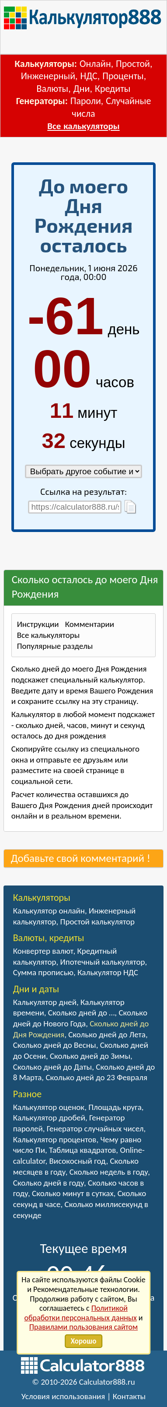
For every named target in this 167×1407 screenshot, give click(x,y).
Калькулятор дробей (49, 1118)
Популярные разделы (55, 646)
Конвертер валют (43, 951)
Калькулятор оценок (49, 1107)
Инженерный (48, 76)
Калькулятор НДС (107, 972)
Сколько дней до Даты (52, 1067)
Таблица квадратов (82, 1150)
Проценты (122, 76)
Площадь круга (115, 1107)
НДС (88, 76)
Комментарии (89, 624)
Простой (133, 64)
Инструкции (38, 624)
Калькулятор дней (45, 1002)
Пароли (85, 101)
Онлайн (95, 64)
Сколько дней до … (81, 1013)
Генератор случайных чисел (95, 1129)
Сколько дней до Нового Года (80, 1018)
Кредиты (113, 88)
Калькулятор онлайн (49, 911)
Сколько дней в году (48, 1183)
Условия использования (63, 1396)
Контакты (129, 1396)
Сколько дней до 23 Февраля (96, 1077)
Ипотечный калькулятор (102, 962)
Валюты (53, 88)
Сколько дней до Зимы (90, 1056)
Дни (81, 88)
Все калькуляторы (83, 126)
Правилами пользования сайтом (83, 1327)
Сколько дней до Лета (107, 1034)
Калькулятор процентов (55, 1139)
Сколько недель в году (109, 1172)
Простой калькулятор (97, 922)
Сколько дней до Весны (54, 1045)
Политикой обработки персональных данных (80, 1313)
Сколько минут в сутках (73, 1193)
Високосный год (77, 1161)
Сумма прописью (43, 972)
